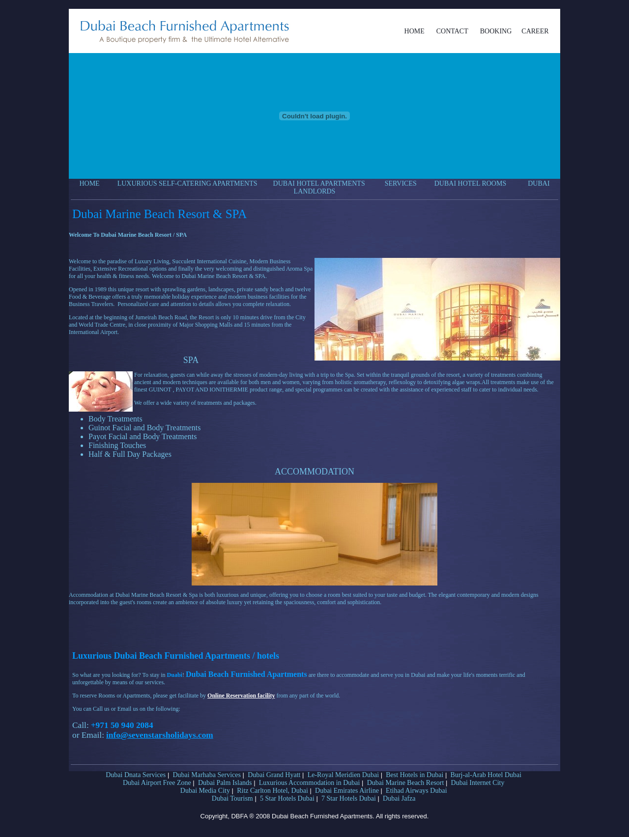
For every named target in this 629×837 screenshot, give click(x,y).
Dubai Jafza (399, 798)
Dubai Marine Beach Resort (405, 782)
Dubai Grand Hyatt (274, 775)
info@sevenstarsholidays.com (159, 735)
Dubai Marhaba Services (207, 775)
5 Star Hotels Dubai (287, 798)
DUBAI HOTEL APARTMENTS (319, 183)
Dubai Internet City (478, 782)
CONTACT (452, 31)
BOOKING (496, 31)
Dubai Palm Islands (225, 782)
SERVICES (401, 183)
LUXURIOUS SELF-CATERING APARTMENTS (187, 183)
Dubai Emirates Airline (347, 790)
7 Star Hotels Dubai (348, 798)
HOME (414, 31)
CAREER (534, 31)
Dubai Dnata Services (136, 775)
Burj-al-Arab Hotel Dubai (486, 775)
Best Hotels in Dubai (414, 775)
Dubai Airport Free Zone (157, 782)
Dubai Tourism (232, 798)
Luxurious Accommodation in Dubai (309, 782)
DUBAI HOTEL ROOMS (470, 183)
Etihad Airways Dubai (416, 790)
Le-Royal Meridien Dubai (343, 775)
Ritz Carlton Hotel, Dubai (272, 790)
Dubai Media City (205, 790)
